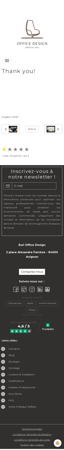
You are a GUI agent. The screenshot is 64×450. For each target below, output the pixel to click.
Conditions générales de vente (32, 439)
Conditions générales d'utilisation (32, 434)
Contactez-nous (32, 271)
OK (58, 186)
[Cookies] (57, 443)
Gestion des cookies (32, 445)
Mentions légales (32, 428)
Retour (32, 128)
